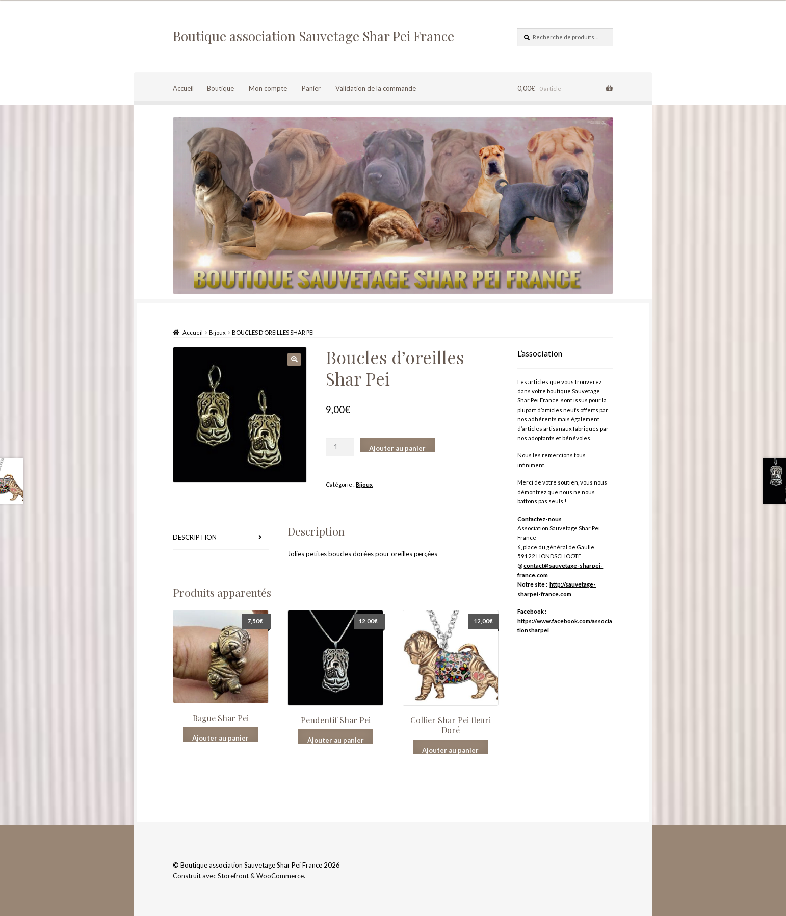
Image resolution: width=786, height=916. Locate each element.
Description (195, 537)
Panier (311, 88)
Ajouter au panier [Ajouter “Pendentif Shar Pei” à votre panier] (335, 740)
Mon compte (268, 88)
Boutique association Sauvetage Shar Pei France (313, 36)
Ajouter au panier (397, 448)
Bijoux (217, 332)
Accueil (183, 88)
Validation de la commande (375, 88)
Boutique (220, 88)
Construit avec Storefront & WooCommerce (238, 876)
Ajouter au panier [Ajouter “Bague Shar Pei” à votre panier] (220, 738)
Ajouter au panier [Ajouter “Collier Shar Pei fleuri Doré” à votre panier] (450, 750)
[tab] (221, 537)
